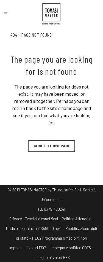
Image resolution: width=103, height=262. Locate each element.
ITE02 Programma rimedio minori (59, 237)
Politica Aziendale (76, 218)
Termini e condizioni (41, 218)
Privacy (15, 218)
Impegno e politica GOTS (71, 247)
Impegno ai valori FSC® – (30, 247)
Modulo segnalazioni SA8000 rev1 (33, 228)
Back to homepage (51, 146)
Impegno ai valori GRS (52, 257)
